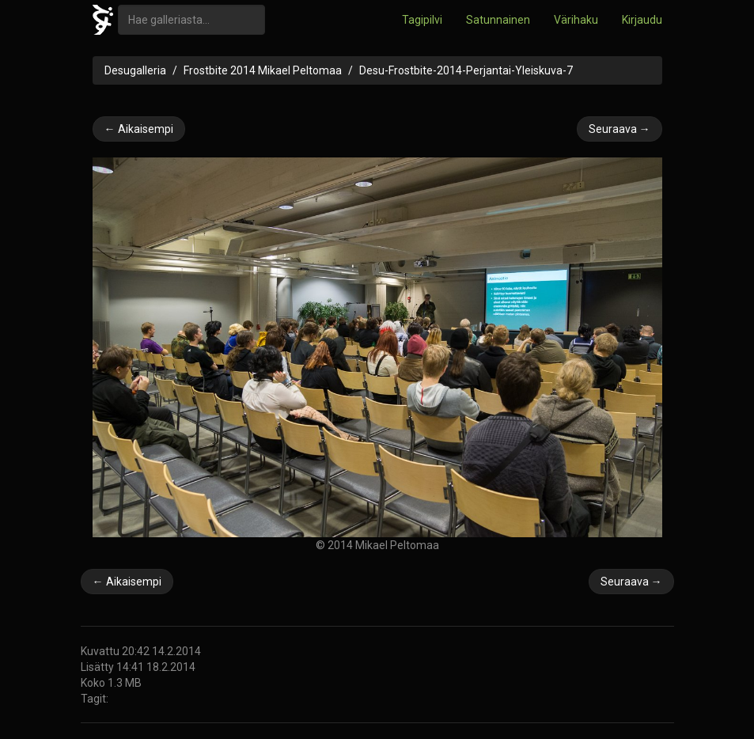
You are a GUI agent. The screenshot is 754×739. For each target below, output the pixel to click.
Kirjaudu (642, 19)
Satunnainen (498, 19)
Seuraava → (619, 129)
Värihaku (576, 19)
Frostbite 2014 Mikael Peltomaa (263, 70)
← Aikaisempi (138, 129)
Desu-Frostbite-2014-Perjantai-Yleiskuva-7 (466, 70)
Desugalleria (135, 70)
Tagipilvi (422, 19)
